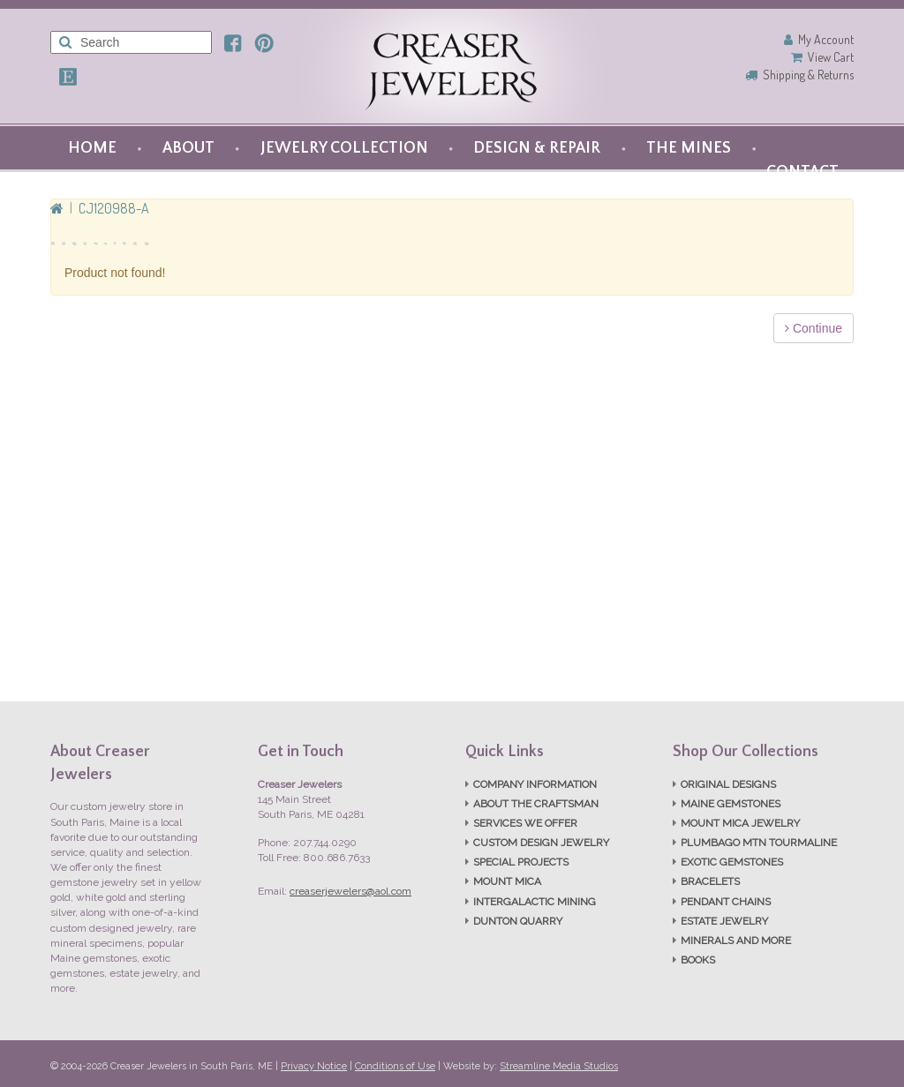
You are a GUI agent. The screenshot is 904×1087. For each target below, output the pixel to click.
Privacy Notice (314, 1066)
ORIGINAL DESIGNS (728, 784)
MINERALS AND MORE (736, 940)
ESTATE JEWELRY (724, 921)
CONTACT (802, 172)
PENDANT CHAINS (726, 902)
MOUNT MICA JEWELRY (740, 823)
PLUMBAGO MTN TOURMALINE (759, 842)
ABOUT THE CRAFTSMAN (536, 804)
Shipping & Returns (808, 74)
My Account (826, 39)
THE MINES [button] (688, 148)
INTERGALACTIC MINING (534, 902)
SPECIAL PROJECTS (521, 862)
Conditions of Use (395, 1066)
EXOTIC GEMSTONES (732, 862)
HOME (92, 148)
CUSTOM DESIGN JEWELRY (541, 842)
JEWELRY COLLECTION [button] (344, 148)
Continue (813, 328)
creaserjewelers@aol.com (350, 891)
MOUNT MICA (507, 881)
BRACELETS (710, 881)
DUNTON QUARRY (517, 921)
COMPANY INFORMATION (535, 784)
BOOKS (698, 960)
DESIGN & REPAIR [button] (536, 148)
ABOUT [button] (188, 148)
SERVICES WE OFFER (525, 823)
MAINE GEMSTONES (730, 804)
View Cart (831, 56)
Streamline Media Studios (559, 1066)
